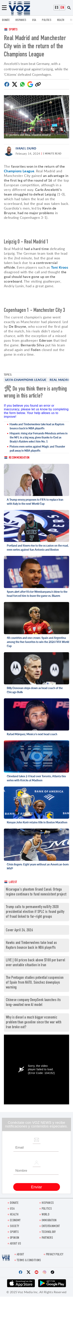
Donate (6, 20)
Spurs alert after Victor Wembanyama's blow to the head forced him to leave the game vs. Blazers (37, 593)
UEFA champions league (25, 379)
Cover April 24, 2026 (19, 930)
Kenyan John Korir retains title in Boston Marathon (37, 822)
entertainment (51, 1226)
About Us (15, 1243)
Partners (47, 1238)
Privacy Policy (54, 1254)
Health (60, 20)
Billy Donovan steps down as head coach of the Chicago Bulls (35, 690)
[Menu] (4, 8)
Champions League (19, 171)
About (20, 1254)
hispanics (20, 20)
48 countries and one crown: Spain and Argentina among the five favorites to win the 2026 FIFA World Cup (38, 642)
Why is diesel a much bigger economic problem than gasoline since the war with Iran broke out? (33, 1022)
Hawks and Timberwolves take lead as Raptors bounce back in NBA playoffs (37, 426)
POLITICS (46, 20)
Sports (13, 29)
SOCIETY (14, 1226)
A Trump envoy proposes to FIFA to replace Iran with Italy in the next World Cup (35, 501)
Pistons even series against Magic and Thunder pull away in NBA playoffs (37, 448)
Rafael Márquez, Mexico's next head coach (32, 734)
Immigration (49, 1220)
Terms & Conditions (29, 1260)
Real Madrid (60, 379)
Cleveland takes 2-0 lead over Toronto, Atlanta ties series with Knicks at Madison (36, 778)
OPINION (14, 1238)
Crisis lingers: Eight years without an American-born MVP (38, 866)
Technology (49, 1232)
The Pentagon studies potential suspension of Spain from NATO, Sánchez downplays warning (34, 983)
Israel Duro (26, 148)
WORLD (46, 1214)
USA (34, 20)
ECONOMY (15, 1220)
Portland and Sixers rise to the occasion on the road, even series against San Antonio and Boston (38, 547)
